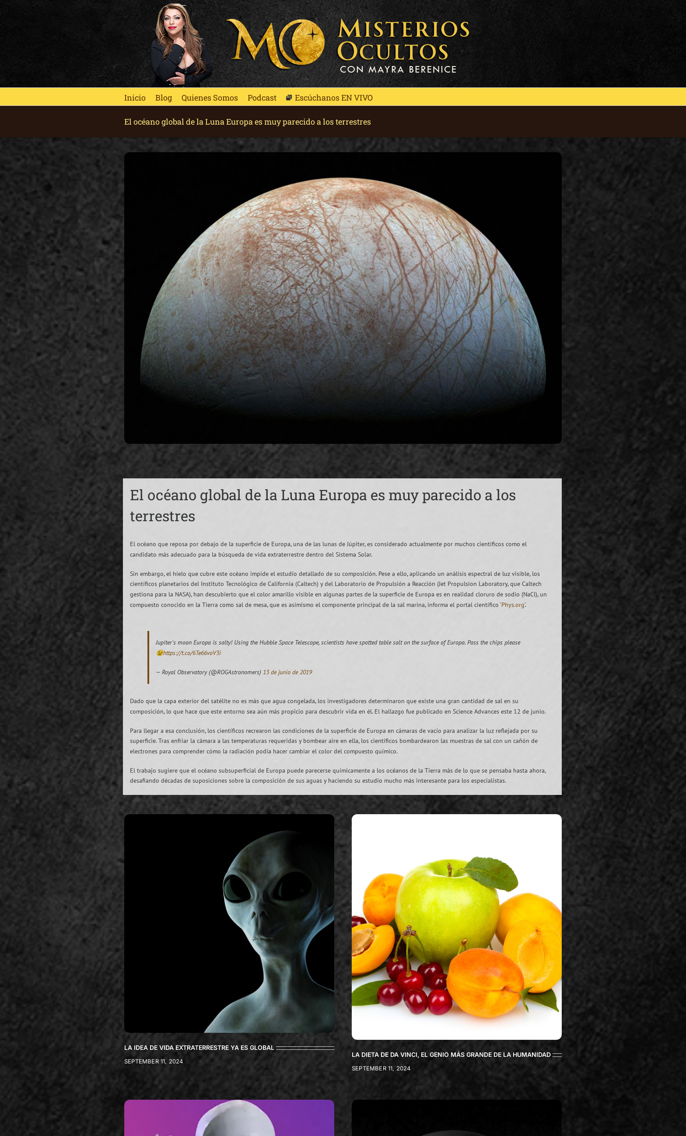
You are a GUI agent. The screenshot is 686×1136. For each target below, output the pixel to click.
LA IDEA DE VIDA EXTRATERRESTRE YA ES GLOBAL (199, 1047)
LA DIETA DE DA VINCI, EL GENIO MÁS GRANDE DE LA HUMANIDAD (451, 1054)
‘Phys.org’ (512, 605)
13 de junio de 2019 (287, 672)
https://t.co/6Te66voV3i (192, 653)
